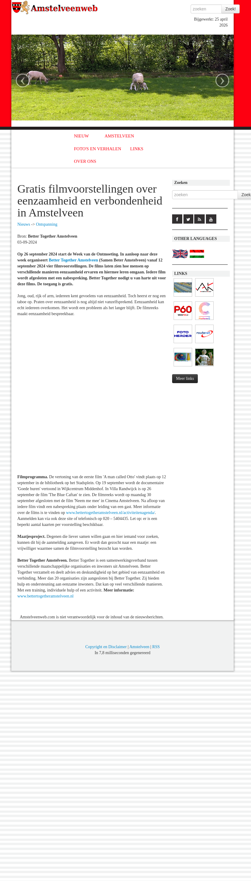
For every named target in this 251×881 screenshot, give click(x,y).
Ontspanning (46, 224)
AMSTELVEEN (119, 136)
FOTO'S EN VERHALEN (97, 148)
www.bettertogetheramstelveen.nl (45, 596)
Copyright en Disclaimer (105, 647)
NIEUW (81, 136)
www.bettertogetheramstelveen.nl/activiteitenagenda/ (110, 512)
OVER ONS (85, 161)
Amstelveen (139, 647)
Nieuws (23, 224)
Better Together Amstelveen (73, 260)
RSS (156, 647)
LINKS (136, 148)
